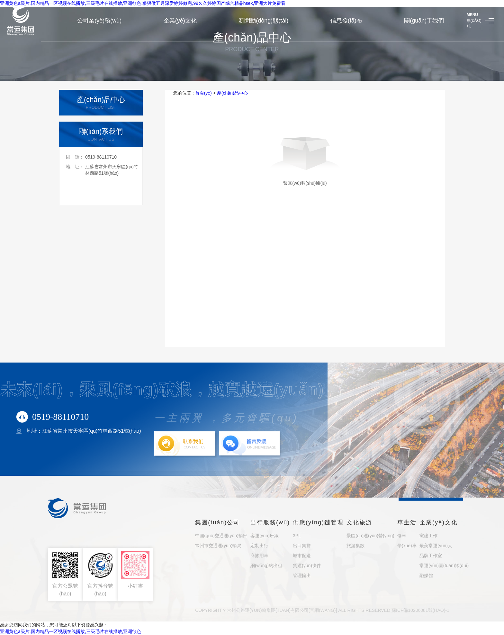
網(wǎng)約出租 (266, 565)
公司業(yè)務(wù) (99, 20)
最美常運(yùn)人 (435, 545)
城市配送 (302, 555)
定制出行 (259, 545)
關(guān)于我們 (424, 20)
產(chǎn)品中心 (232, 93)
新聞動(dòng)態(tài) (263, 20)
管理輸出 (302, 575)
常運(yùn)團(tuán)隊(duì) (444, 565)
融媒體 (426, 575)
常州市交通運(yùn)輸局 (218, 545)
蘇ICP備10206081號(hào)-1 (420, 610)
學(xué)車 (407, 545)
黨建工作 (428, 535)
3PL (297, 535)
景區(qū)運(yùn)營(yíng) (370, 535)
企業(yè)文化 (180, 20)
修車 (401, 535)
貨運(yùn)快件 (307, 565)
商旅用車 (259, 555)
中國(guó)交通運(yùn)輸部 (221, 535)
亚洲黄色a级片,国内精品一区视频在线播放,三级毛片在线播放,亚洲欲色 (70, 631)
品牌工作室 (430, 555)
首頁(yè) (203, 93)
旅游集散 (355, 545)
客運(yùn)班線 (264, 535)
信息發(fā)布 (346, 20)
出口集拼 (302, 545)
